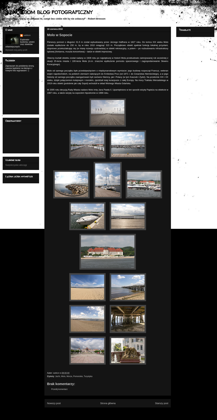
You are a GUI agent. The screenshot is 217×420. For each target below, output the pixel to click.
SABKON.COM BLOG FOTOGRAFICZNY (47, 12)
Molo (63, 376)
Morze (69, 376)
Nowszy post (54, 403)
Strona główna (108, 403)
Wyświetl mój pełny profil (16, 50)
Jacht (57, 376)
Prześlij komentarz (59, 389)
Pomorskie (78, 376)
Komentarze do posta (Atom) (113, 411)
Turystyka (88, 376)
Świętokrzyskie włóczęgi (16, 165)
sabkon (27, 35)
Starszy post (161, 403)
